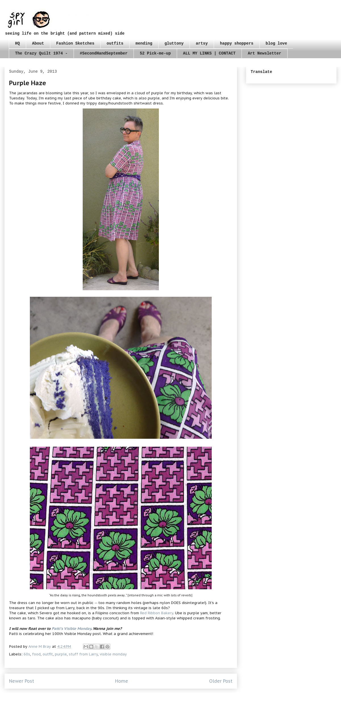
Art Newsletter (264, 53)
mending (144, 43)
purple (61, 654)
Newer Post (21, 681)
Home (121, 681)
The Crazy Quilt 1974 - (41, 53)
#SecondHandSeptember (104, 53)
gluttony (174, 43)
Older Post (220, 681)
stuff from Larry (83, 654)
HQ (17, 43)
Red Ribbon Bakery (156, 613)
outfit (48, 654)
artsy (202, 43)
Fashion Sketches (75, 43)
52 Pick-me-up (155, 53)
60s (27, 654)
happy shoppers (236, 43)
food (36, 654)
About (38, 43)
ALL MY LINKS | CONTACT (209, 53)
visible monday (113, 654)
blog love (276, 43)
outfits (115, 43)
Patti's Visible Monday (71, 628)
